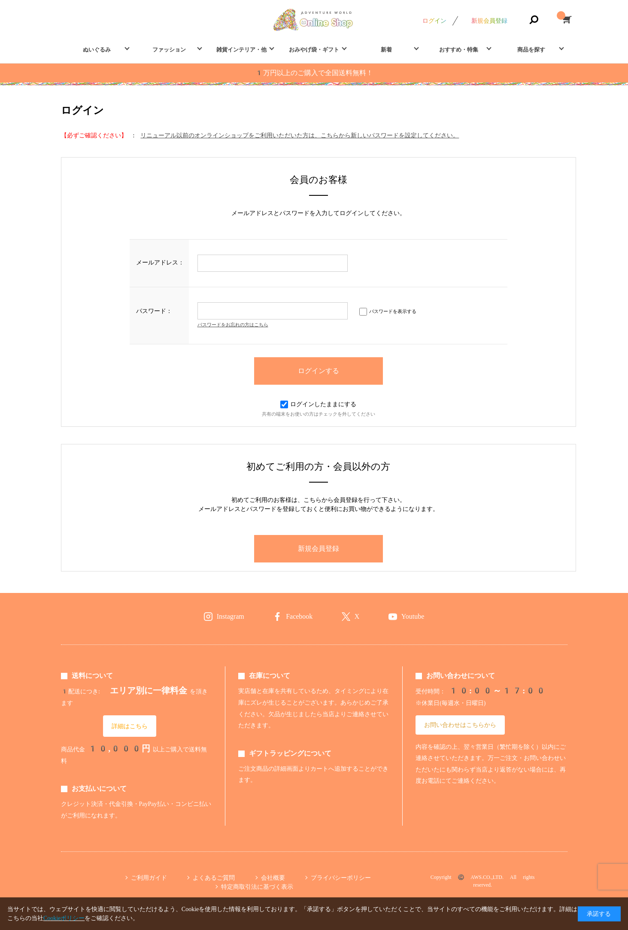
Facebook (299, 616)
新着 (386, 49)
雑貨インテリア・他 (241, 49)
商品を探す (531, 49)
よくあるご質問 (214, 877)
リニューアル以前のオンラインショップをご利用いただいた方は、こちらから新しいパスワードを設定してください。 (299, 135)
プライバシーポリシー (341, 877)
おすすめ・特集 (458, 49)
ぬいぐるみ (97, 49)
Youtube (413, 616)
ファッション (169, 49)
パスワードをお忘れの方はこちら (232, 325)
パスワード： (154, 310)
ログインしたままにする (318, 404)
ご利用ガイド (149, 877)
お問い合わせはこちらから (460, 724)
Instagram (230, 616)
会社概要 (273, 877)
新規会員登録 (489, 20)
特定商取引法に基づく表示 (257, 886)
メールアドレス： (160, 262)
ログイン (434, 20)
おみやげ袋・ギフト (314, 49)
